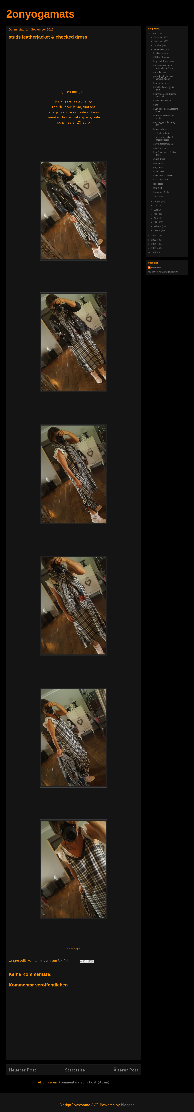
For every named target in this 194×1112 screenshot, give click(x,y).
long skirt (157, 188)
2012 (154, 252)
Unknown (156, 267)
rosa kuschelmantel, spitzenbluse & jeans (164, 66)
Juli (156, 205)
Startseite (75, 1070)
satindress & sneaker (163, 175)
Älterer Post (126, 1070)
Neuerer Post (22, 1070)
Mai (156, 214)
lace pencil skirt (160, 179)
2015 (154, 240)
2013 (154, 248)
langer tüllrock (160, 129)
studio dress (159, 159)
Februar (158, 226)
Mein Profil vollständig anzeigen (163, 272)
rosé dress (158, 163)
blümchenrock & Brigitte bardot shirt (164, 95)
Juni (156, 210)
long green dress (161, 83)
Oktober (158, 45)
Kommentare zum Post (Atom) (83, 1082)
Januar (157, 230)
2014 (154, 244)
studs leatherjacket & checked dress (163, 138)
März (156, 222)
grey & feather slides (163, 144)
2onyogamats (40, 14)
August (157, 201)
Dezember (159, 37)
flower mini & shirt (161, 192)
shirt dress (158, 196)
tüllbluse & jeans (161, 57)
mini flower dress (161, 148)
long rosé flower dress (163, 61)
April (156, 218)
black (155, 105)
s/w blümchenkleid (162, 100)
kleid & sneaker (160, 53)
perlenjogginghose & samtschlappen (163, 77)
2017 (154, 33)
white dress (158, 171)
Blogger (127, 1104)
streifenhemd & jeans (163, 133)
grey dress (158, 167)
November (159, 41)
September (159, 49)
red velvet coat (160, 72)
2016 (154, 235)
